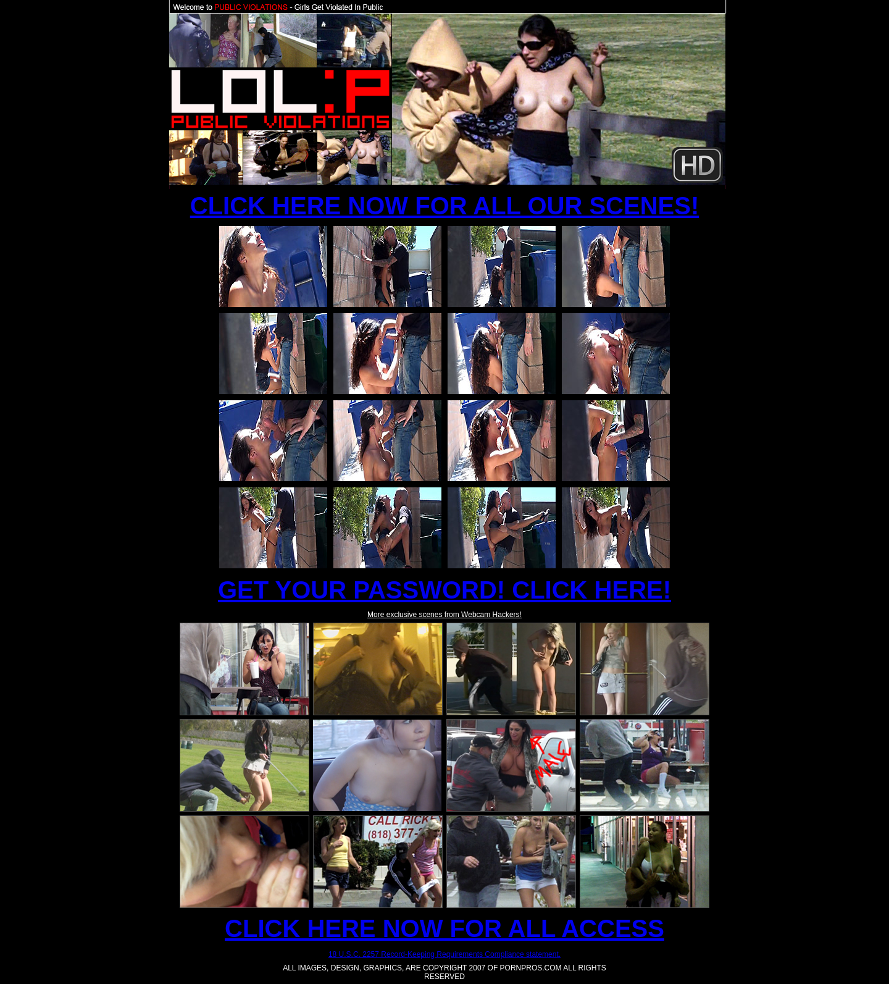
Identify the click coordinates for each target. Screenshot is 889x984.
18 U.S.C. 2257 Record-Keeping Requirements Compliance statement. (444, 954)
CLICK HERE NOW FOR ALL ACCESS (444, 928)
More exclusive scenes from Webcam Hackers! (444, 614)
